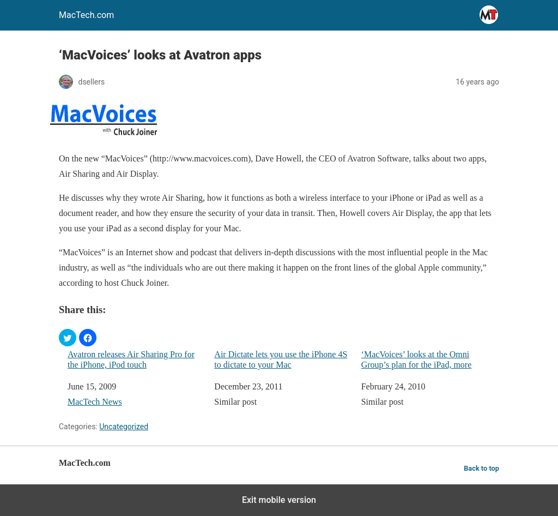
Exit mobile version (279, 500)
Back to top (481, 468)
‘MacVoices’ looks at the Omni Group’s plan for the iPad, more (416, 359)
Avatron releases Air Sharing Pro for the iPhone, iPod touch (131, 359)
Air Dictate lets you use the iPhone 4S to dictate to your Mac (280, 359)
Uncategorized (123, 426)
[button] (67, 337)
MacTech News (95, 401)
